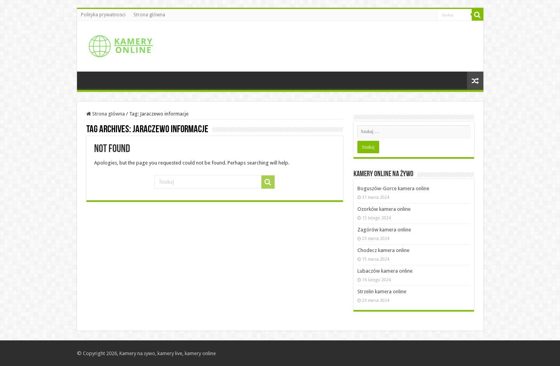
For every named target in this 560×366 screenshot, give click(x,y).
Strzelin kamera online (381, 291)
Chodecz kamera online (383, 250)
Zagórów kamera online (384, 230)
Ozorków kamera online (384, 209)
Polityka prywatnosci (103, 15)
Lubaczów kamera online (385, 271)
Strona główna (149, 15)
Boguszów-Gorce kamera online (393, 188)
